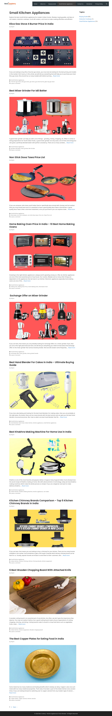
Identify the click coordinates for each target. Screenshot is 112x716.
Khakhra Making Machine (26, 491)
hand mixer (21, 423)
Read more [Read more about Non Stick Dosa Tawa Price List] (71, 209)
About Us (42, 4)
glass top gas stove (49, 81)
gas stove (32, 81)
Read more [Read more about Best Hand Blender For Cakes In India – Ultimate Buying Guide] (63, 417)
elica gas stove (25, 81)
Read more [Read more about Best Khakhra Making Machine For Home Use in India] (25, 486)
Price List (41, 215)
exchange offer (15, 353)
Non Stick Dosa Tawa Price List (27, 157)
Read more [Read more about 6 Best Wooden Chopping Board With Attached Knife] (22, 624)
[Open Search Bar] (106, 4)
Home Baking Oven (33, 286)
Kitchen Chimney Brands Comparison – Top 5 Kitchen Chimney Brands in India (41, 502)
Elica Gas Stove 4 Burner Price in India (31, 24)
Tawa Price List (48, 215)
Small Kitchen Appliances (67, 4)
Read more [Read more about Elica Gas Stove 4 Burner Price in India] (56, 76)
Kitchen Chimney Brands (35, 561)
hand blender (14, 423)
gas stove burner (39, 81)
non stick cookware (22, 215)
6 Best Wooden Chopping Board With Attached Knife (40, 570)
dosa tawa (13, 215)
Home (35, 4)
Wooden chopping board (36, 630)
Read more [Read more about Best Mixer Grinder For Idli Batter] (70, 143)
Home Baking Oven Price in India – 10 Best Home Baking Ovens (42, 225)
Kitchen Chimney (23, 561)
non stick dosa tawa (33, 215)
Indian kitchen (29, 423)
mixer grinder (24, 148)
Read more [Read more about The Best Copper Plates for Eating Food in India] (12, 693)
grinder (13, 148)
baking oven (14, 286)
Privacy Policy (99, 4)
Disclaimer (89, 4)
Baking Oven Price (23, 286)
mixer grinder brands (32, 353)
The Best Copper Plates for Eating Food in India (36, 638)
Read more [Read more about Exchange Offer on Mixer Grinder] (71, 348)
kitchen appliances (38, 423)
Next (15, 707)
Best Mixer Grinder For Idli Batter (28, 90)
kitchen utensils (31, 698)
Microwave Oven (43, 286)
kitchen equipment (47, 561)
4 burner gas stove (16, 81)
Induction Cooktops (85, 19)
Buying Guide (52, 4)
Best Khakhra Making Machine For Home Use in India (40, 431)
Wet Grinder (31, 148)
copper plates (14, 698)
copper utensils (23, 698)
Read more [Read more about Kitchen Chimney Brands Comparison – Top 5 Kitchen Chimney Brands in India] (66, 555)
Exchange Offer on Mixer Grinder (28, 295)
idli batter (17, 148)
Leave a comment (15, 83)
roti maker (46, 491)
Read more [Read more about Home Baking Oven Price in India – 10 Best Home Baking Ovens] (27, 281)
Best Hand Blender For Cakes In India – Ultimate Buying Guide (41, 364)
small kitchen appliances (49, 423)
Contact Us (80, 4)
